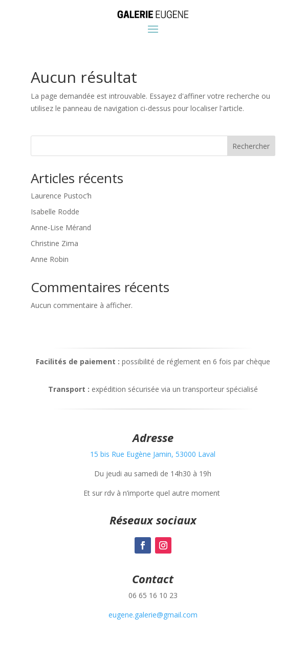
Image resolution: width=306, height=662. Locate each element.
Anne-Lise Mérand (61, 227)
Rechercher (251, 146)
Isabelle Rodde (55, 211)
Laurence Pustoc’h (61, 196)
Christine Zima (54, 243)
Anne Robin (50, 259)
